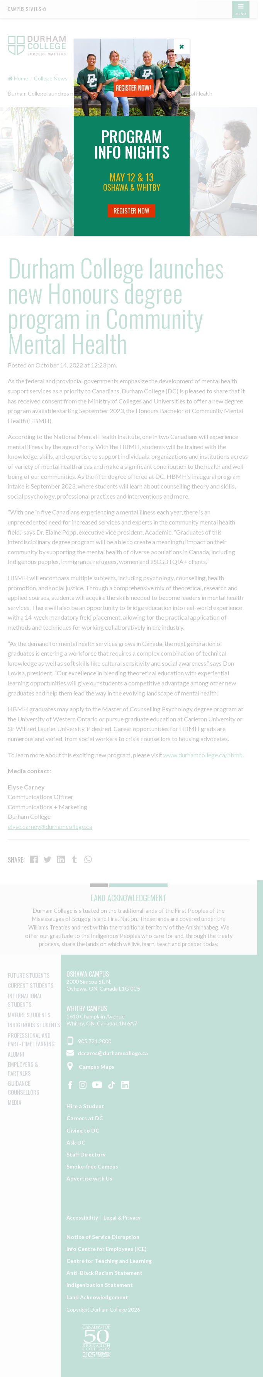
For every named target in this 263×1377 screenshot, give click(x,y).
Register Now (131, 210)
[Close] (182, 46)
